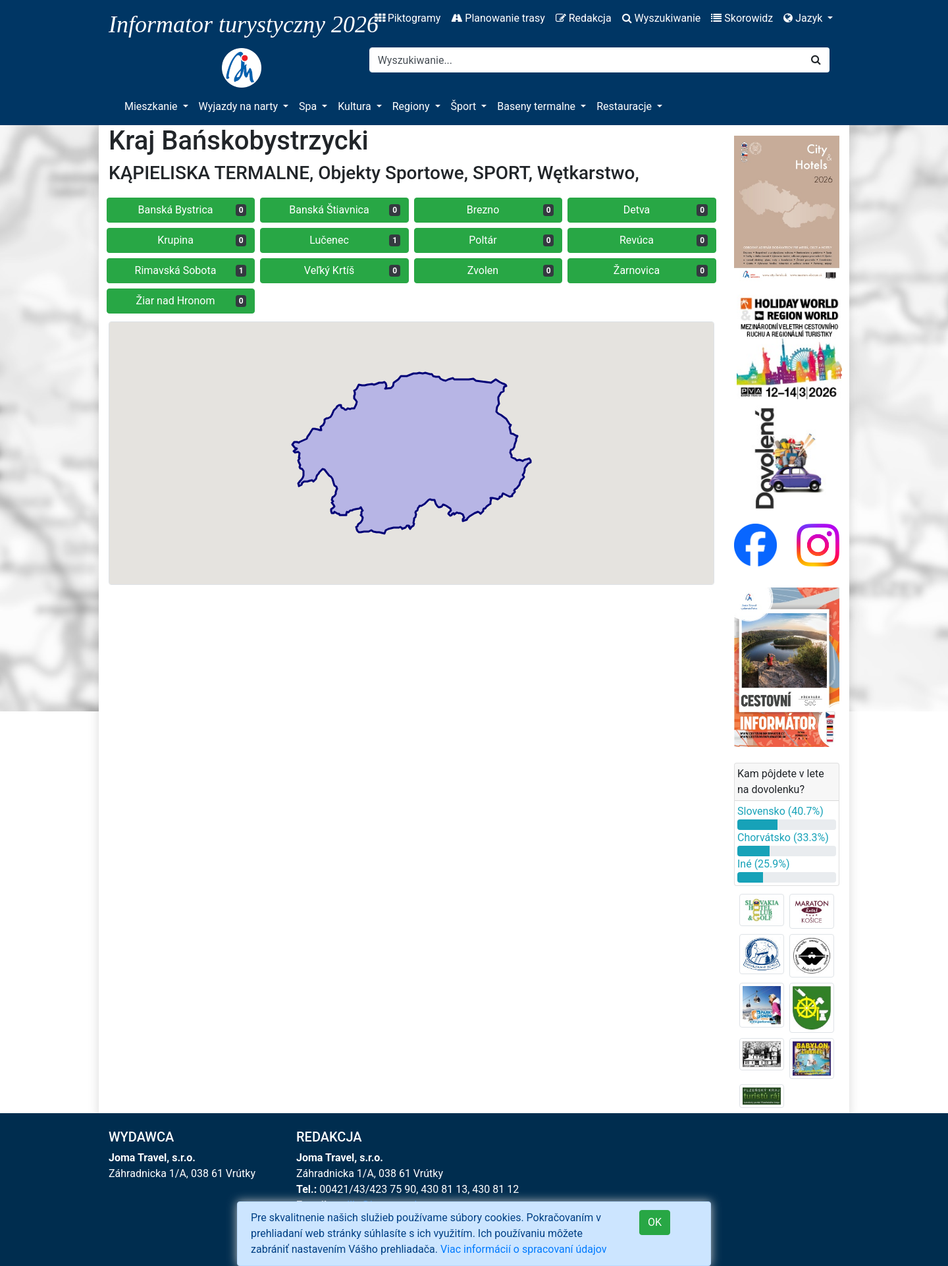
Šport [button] (465, 106)
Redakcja (584, 18)
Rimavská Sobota (191, 270)
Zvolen (510, 270)
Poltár (511, 240)
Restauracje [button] (625, 106)
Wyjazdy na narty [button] (239, 106)
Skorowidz (742, 18)
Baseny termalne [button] (537, 106)
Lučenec (354, 240)
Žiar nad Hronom (191, 300)
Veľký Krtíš (352, 270)
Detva (665, 210)
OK (655, 1222)
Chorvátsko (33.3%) (783, 837)
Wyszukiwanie (661, 18)
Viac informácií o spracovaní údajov (523, 1249)
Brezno (510, 210)
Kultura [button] (355, 106)
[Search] (586, 59)
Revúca (663, 240)
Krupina (201, 240)
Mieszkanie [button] (152, 106)
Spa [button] (309, 106)
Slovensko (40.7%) (780, 811)
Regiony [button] (412, 106)
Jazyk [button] (804, 18)
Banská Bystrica (192, 210)
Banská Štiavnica (344, 210)
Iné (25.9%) (763, 864)
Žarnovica (661, 270)
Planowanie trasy (497, 18)
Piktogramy (408, 18)
